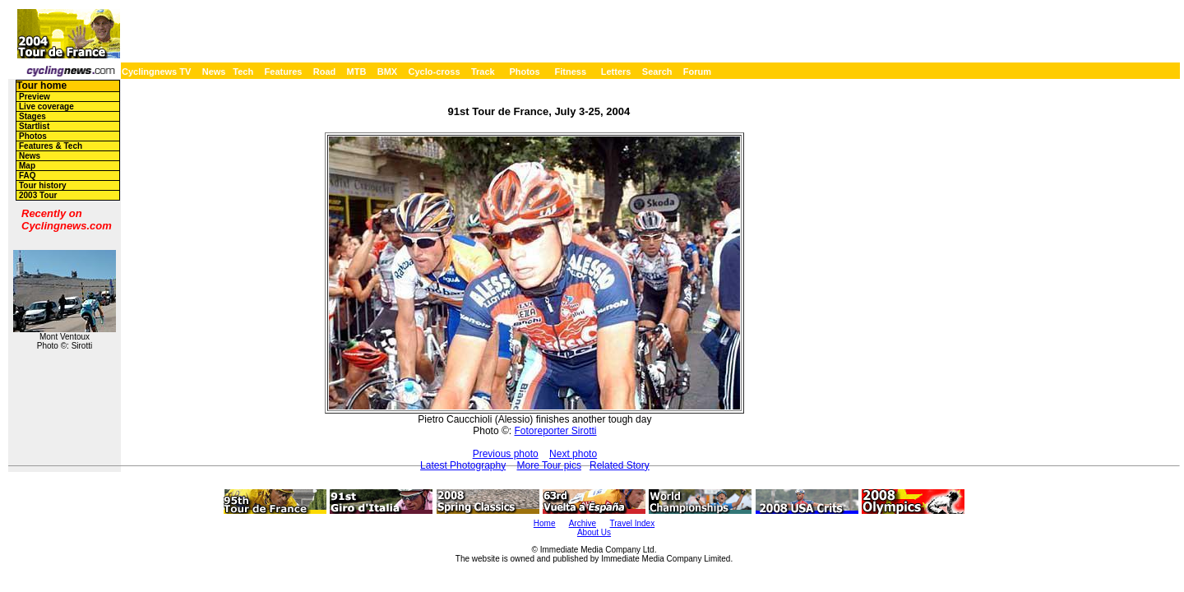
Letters (616, 71)
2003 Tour (38, 195)
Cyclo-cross (434, 71)
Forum (697, 71)
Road (324, 71)
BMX (387, 71)
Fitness (570, 71)
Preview (34, 96)
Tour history (43, 185)
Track (483, 71)
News (214, 71)
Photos (524, 71)
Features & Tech (50, 145)
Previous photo (506, 454)
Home (545, 523)
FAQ (27, 175)
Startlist (34, 126)
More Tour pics (549, 465)
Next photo (573, 454)
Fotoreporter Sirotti (555, 431)
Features (284, 71)
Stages (32, 116)
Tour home (41, 85)
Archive (582, 523)
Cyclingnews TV (156, 71)
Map (27, 165)
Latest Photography (463, 465)
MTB (357, 71)
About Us (594, 532)
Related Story (620, 465)
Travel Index (632, 523)
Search (657, 71)
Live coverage (46, 106)
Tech (243, 71)
